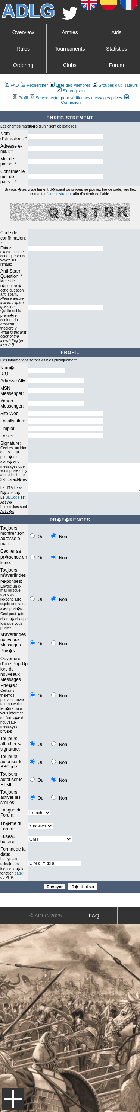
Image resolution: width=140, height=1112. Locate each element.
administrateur (60, 194)
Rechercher (34, 85)
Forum (116, 65)
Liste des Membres (70, 85)
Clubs (70, 65)
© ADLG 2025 (45, 916)
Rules (23, 49)
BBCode (12, 497)
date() (19, 873)
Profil (20, 98)
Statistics (116, 49)
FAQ (12, 85)
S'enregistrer (71, 91)
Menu (13, 1099)
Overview (23, 32)
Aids (116, 32)
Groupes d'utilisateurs (115, 85)
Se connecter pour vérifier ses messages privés (76, 98)
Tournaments (70, 49)
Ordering (23, 65)
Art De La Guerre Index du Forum (3, 108)
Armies (70, 32)
